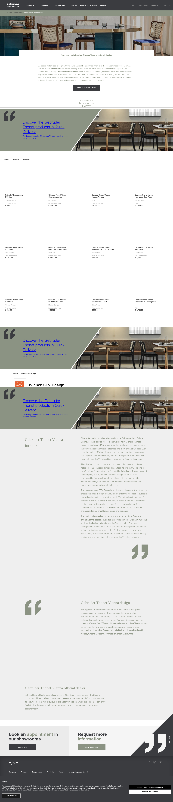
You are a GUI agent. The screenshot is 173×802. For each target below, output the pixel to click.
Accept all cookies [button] (150, 792)
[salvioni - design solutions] (13, 5)
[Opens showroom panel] (143, 5)
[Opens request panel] (166, 5)
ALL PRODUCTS (87, 103)
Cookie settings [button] (11, 795)
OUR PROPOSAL (86, 100)
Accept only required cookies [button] (150, 787)
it (87, 772)
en (84, 772)
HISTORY (87, 106)
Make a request (92, 747)
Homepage (11, 13)
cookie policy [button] (22, 788)
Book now (22, 747)
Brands (19, 13)
